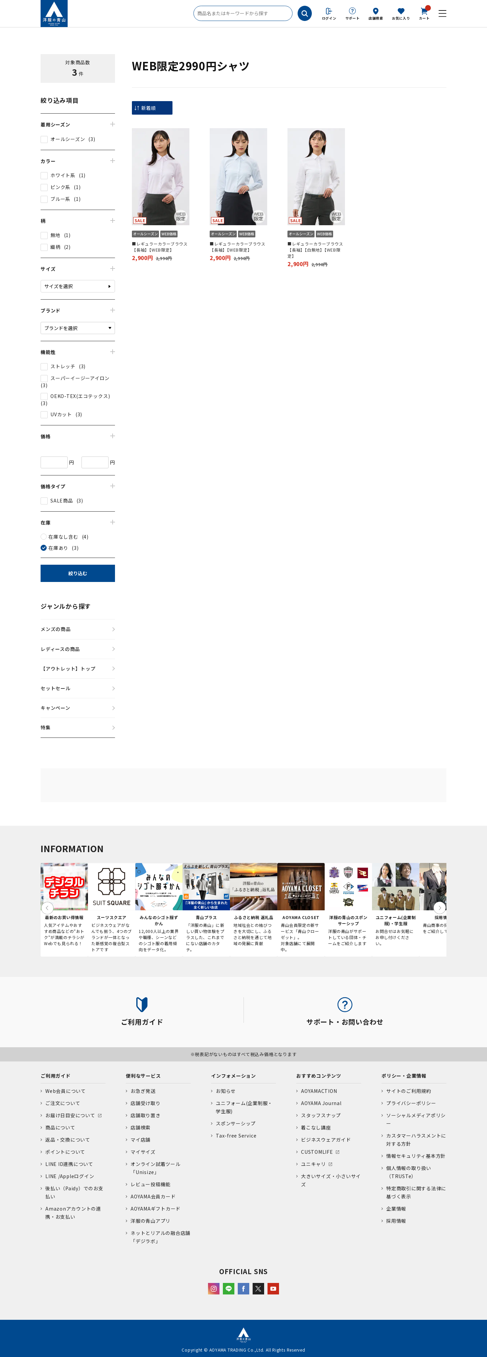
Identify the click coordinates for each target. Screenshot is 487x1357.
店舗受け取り (146, 1103)
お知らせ (226, 1090)
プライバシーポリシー (411, 1103)
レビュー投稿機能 (150, 1184)
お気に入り (401, 18)
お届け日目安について (70, 1115)
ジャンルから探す (66, 606)
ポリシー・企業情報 (403, 1075)
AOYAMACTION (319, 1090)
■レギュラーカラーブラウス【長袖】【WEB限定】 (160, 247)
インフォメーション (233, 1075)
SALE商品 (61, 500)
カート (424, 13)
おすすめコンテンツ (318, 1075)
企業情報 (396, 1208)
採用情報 (396, 1220)
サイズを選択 (58, 286)
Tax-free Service (236, 1135)
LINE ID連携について (69, 1164)
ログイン (329, 18)
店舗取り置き (146, 1115)
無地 (55, 235)
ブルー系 (60, 198)
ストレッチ (62, 366)
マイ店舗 (140, 1139)
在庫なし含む (63, 536)
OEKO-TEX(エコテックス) (80, 396)
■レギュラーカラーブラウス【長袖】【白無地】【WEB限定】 (315, 250)
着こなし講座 (316, 1127)
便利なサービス (143, 1075)
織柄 (55, 246)
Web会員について (65, 1090)
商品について (60, 1127)
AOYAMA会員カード (153, 1196)
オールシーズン (67, 139)
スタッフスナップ (321, 1115)
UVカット (61, 414)
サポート (352, 18)
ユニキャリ (313, 1164)
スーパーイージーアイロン (80, 378)
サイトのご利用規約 (408, 1090)
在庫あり (58, 547)
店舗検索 (376, 18)
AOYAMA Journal (321, 1103)
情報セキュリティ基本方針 (416, 1155)
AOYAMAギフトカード (156, 1208)
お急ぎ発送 (143, 1090)
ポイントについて (65, 1151)
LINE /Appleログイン (69, 1176)
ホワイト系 (62, 175)
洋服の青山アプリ (150, 1220)
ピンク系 (60, 187)
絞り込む (77, 573)
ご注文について (62, 1103)
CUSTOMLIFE (317, 1151)
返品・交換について (67, 1139)
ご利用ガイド (56, 1075)
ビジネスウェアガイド (326, 1139)
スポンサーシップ (236, 1123)
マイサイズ (143, 1151)
